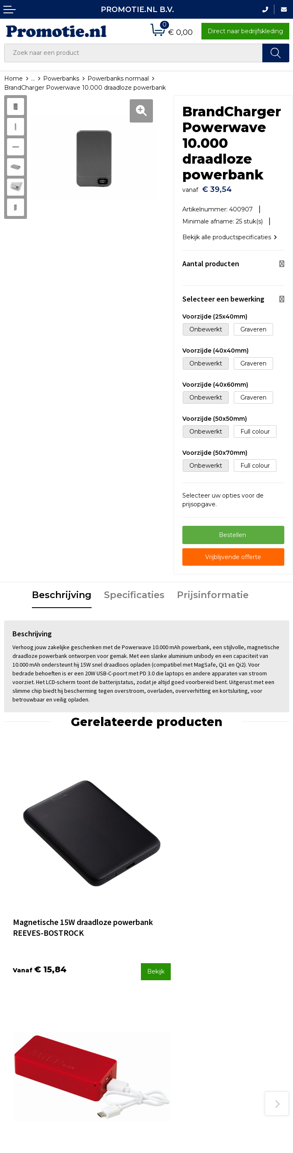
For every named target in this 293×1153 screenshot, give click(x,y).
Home (13, 78)
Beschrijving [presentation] (62, 590)
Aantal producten (210, 259)
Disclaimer (239, 1022)
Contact (162, 967)
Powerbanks (61, 78)
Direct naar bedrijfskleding (245, 31)
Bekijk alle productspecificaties (229, 233)
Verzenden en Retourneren (170, 994)
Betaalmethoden (175, 977)
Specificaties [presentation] (134, 590)
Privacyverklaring (248, 1011)
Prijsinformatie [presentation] (213, 590)
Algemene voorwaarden (243, 984)
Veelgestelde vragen (107, 977)
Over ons (90, 967)
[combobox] (133, 53)
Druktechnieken (100, 989)
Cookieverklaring (248, 1000)
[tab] (62, 591)
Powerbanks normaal (118, 78)
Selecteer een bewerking (223, 294)
